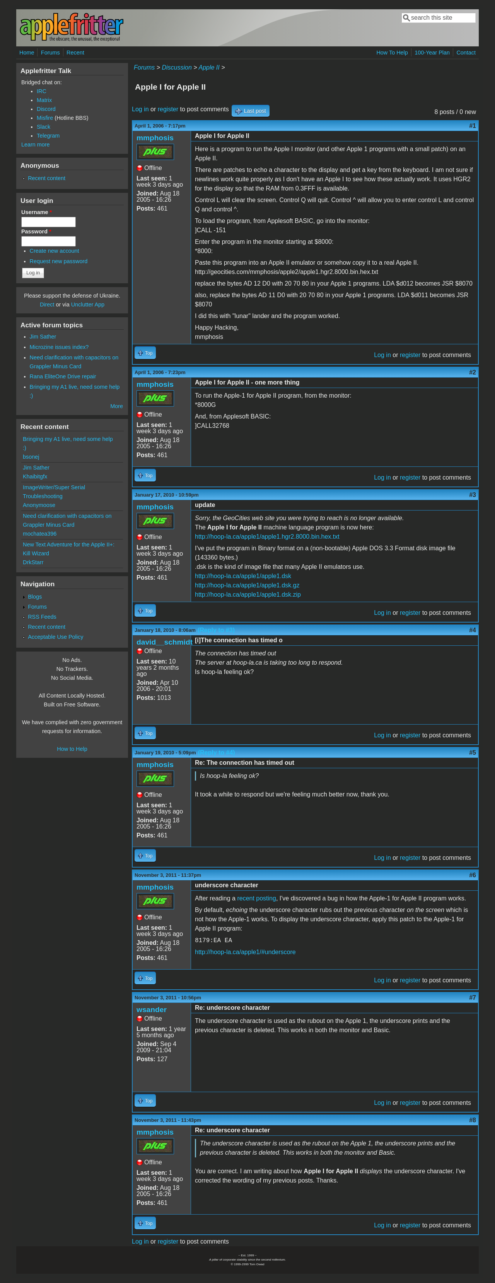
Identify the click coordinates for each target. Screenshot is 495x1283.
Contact (466, 52)
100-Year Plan (432, 52)
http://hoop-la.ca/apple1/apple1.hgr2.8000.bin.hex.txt (267, 536)
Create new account (54, 251)
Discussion (176, 67)
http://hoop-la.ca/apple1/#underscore (245, 952)
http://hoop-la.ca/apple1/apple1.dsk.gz (247, 585)
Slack (43, 127)
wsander (152, 1010)
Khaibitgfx (35, 476)
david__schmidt (165, 642)
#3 (472, 495)
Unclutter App (87, 304)
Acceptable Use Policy (55, 637)
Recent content (46, 178)
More (116, 406)
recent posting (256, 898)
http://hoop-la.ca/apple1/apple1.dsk (243, 576)
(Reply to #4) (216, 752)
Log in (140, 109)
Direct (47, 304)
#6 (472, 875)
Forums (50, 52)
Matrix (44, 100)
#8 (472, 1120)
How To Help (392, 52)
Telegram (48, 136)
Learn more (35, 144)
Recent (75, 52)
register (168, 109)
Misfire (45, 118)
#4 (472, 630)
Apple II (208, 67)
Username (36, 212)
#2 (472, 372)
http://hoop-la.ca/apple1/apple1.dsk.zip (248, 594)
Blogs (35, 597)
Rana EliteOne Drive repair (63, 376)
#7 (472, 997)
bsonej (31, 457)
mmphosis (155, 138)
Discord (46, 109)
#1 (472, 126)
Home (26, 52)
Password (36, 231)
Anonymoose (39, 505)
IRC (41, 91)
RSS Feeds (42, 617)
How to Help (72, 749)
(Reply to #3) (216, 630)
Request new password (59, 261)
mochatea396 (39, 534)
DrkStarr (33, 562)
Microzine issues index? (59, 347)
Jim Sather (43, 337)
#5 (472, 752)
